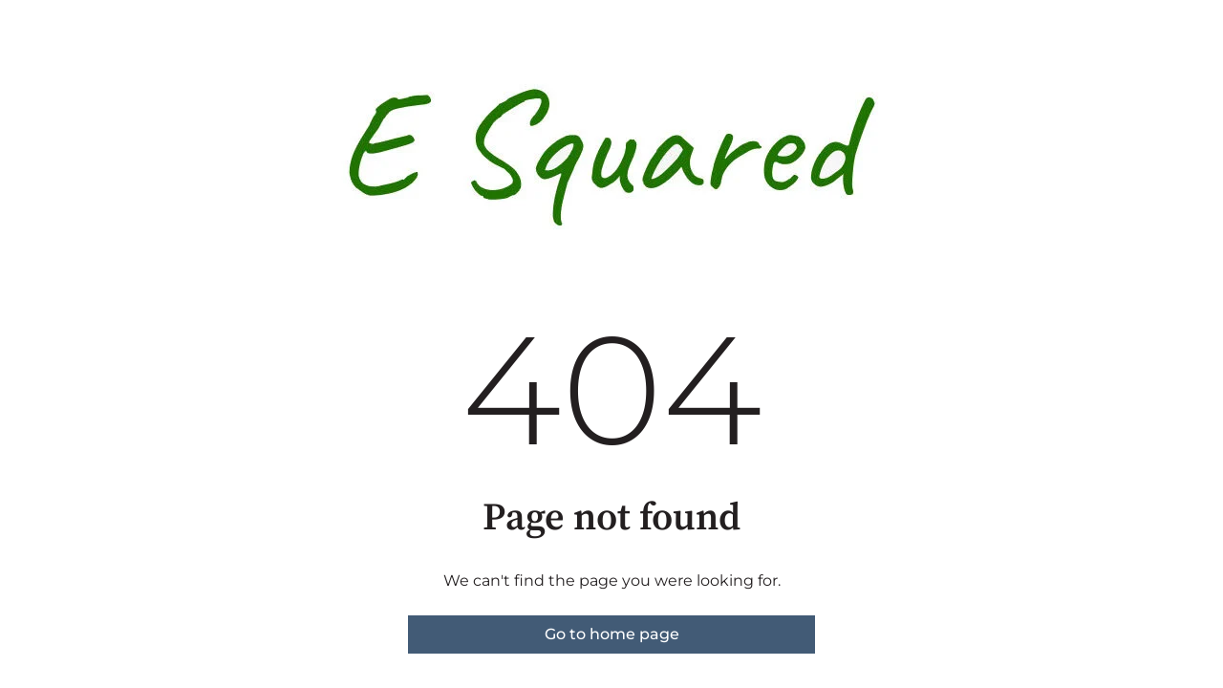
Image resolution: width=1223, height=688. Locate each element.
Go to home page (612, 634)
